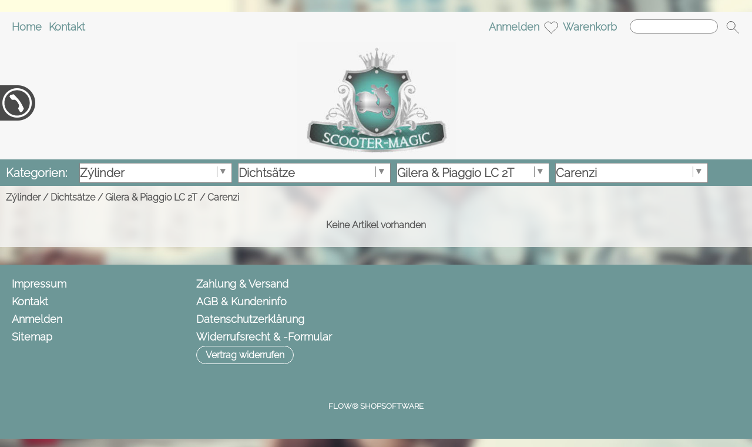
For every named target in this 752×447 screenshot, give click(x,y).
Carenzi (223, 197)
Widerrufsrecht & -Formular (264, 337)
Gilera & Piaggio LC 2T (151, 197)
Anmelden (514, 27)
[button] (732, 27)
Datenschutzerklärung (250, 319)
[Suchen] (674, 26)
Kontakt (67, 27)
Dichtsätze (73, 197)
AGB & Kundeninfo (241, 301)
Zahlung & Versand (242, 284)
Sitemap (32, 337)
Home (27, 27)
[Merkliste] (551, 27)
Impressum (39, 284)
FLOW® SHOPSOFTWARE (376, 406)
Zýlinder (23, 197)
